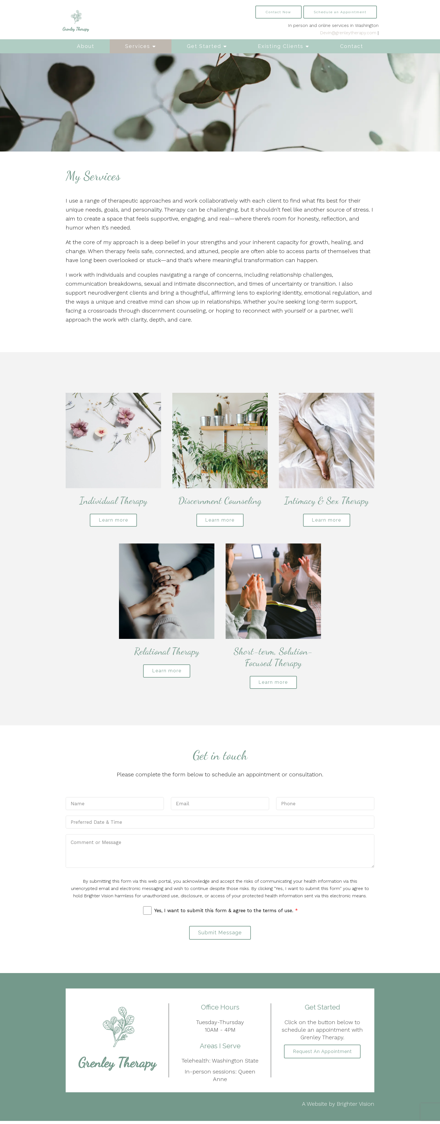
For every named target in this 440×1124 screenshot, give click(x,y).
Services (137, 46)
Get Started (204, 46)
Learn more (113, 520)
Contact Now (278, 12)
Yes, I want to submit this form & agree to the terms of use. (226, 912)
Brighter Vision (355, 1107)
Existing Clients (280, 46)
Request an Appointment (322, 1055)
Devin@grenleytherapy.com (348, 32)
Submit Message (220, 935)
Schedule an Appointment (340, 12)
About (85, 46)
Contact (351, 46)
